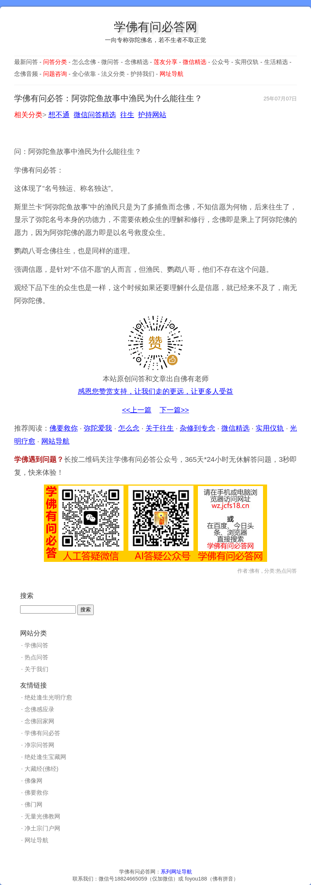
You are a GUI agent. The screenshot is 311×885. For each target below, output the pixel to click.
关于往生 (159, 428)
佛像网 (33, 781)
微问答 (110, 62)
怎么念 (129, 428)
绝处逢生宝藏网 (45, 757)
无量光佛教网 (42, 816)
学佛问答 (36, 645)
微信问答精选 (95, 115)
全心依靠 (84, 74)
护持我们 (142, 74)
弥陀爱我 (98, 428)
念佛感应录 (39, 709)
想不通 (59, 115)
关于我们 (36, 669)
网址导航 (36, 840)
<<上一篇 (136, 410)
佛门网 (33, 804)
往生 (127, 115)
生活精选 (276, 62)
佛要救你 (63, 428)
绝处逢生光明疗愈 (48, 697)
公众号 (221, 62)
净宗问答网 (39, 745)
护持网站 (152, 115)
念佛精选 (136, 62)
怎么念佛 (84, 62)
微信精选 (235, 428)
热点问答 (36, 657)
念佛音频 (26, 74)
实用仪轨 (247, 62)
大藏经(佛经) (41, 769)
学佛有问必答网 (155, 26)
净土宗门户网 (42, 828)
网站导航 (55, 441)
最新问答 (26, 62)
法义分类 (113, 74)
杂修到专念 (197, 428)
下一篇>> (174, 410)
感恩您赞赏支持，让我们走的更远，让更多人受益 (155, 391)
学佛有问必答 (42, 733)
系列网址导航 (176, 872)
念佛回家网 (39, 721)
